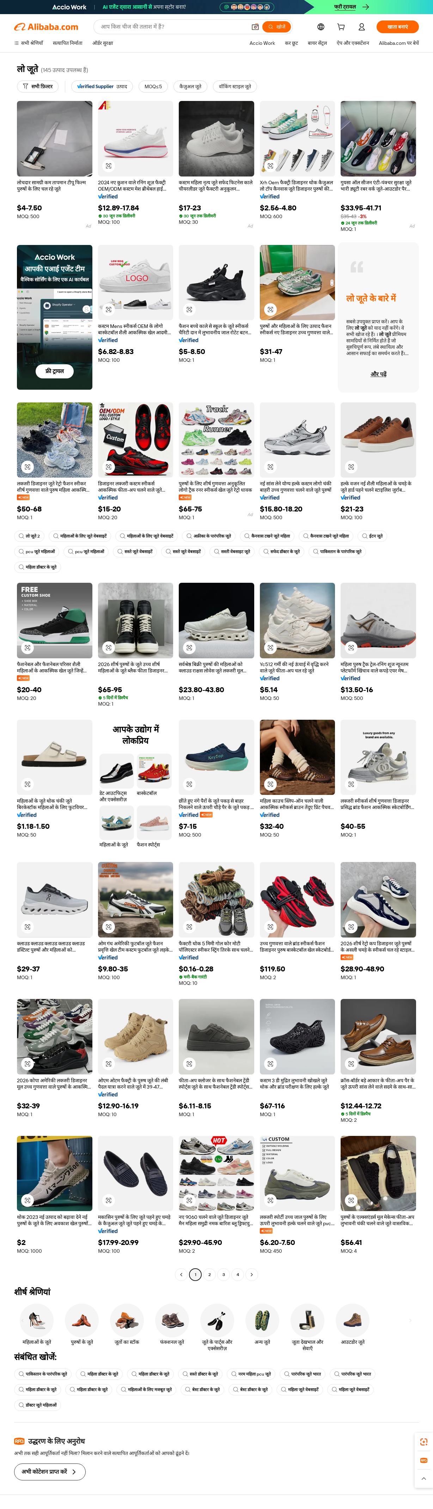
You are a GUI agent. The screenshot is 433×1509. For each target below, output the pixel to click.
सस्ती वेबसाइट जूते (232, 552)
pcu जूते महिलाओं (37, 552)
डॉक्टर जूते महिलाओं (37, 1405)
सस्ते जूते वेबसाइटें (134, 552)
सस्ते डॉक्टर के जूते (200, 1374)
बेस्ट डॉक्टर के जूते (202, 1390)
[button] (255, 27)
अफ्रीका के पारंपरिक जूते (209, 536)
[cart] (342, 28)
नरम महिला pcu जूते (251, 1374)
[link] (424, 1442)
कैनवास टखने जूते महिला (267, 536)
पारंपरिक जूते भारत (302, 1374)
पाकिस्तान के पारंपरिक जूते (337, 552)
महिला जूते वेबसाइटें (299, 1390)
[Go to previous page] (181, 1274)
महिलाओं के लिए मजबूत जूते (146, 1390)
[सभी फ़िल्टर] (38, 86)
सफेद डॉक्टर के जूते (281, 552)
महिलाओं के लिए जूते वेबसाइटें (79, 536)
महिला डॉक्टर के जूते (37, 567)
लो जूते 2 (29, 536)
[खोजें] (276, 26)
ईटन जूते (372, 536)
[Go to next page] (251, 1274)
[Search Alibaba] (173, 27)
